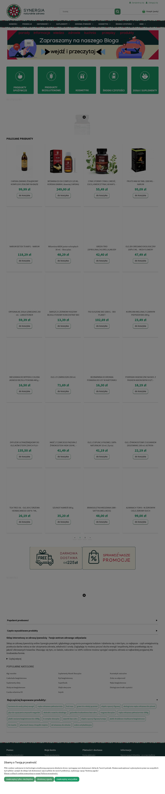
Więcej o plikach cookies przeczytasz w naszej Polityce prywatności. (31, 773)
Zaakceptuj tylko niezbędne (19, 779)
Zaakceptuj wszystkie (67, 779)
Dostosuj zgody (44, 779)
